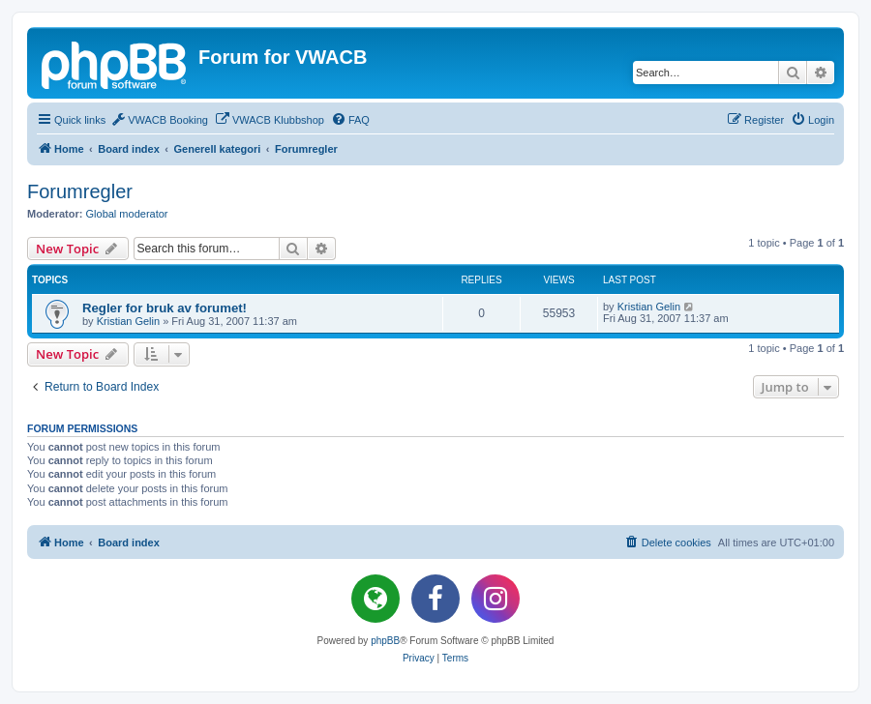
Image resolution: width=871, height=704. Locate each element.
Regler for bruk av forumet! (164, 308)
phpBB (385, 640)
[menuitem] (159, 120)
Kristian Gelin (128, 321)
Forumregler (80, 191)
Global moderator (127, 214)
